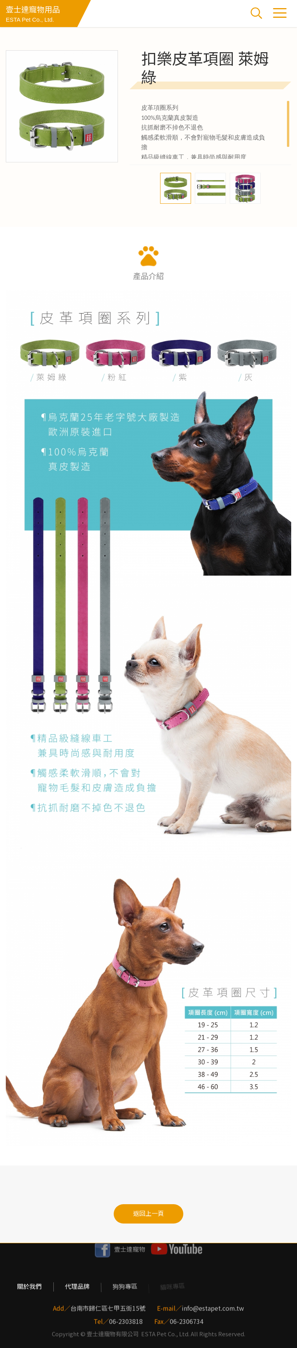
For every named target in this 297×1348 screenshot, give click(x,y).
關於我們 (29, 1287)
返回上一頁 (148, 1213)
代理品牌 (77, 1287)
